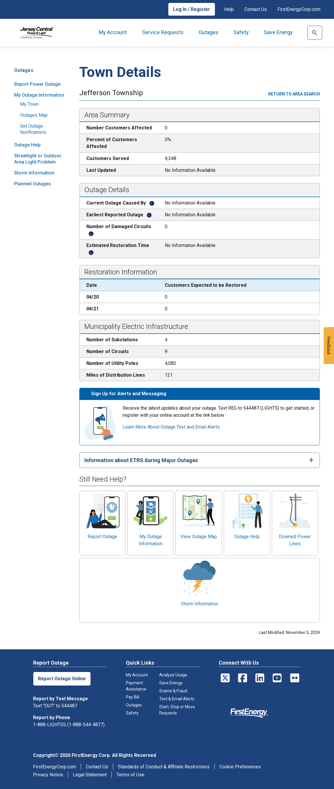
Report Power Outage (37, 84)
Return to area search (294, 94)
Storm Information (34, 173)
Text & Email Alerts (176, 698)
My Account (113, 32)
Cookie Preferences (240, 767)
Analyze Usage (173, 675)
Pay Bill (132, 697)
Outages (208, 32)
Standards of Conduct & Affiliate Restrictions (164, 767)
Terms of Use (130, 775)
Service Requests (163, 32)
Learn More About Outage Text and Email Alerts (171, 427)
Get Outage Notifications (33, 129)
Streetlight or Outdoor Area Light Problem (37, 159)
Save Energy (278, 32)
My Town (29, 104)
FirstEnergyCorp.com (298, 9)
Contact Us (255, 9)
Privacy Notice (48, 775)
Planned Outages (32, 184)
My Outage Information (39, 95)
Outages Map (34, 115)
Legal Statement (90, 775)
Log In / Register (191, 9)
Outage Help (27, 145)
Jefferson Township (111, 93)
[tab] (199, 460)
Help (229, 9)
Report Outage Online (62, 678)
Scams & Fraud (173, 690)
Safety (241, 32)
